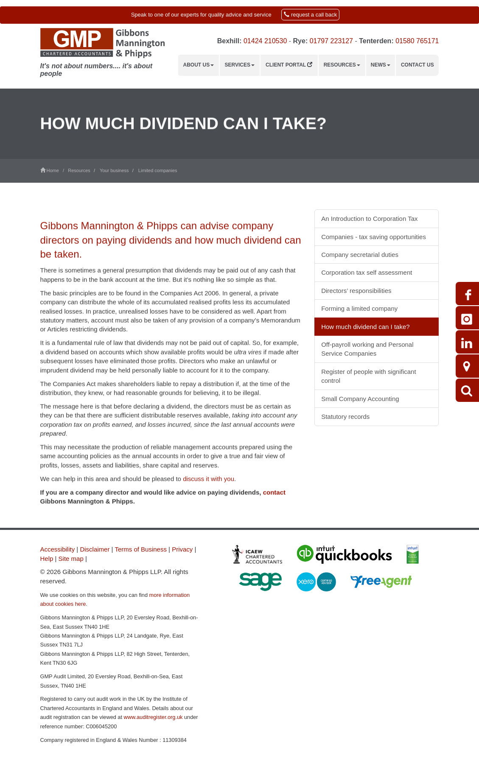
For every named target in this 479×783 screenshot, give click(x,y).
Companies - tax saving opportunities (373, 236)
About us (198, 65)
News (380, 65)
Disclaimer (94, 549)
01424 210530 (265, 41)
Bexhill (228, 41)
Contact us (417, 65)
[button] (239, 15)
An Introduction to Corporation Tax (369, 218)
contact (274, 509)
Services (240, 65)
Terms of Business (141, 549)
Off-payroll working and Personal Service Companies (367, 349)
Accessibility (57, 549)
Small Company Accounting (360, 398)
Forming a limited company (359, 308)
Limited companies (157, 170)
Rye (299, 41)
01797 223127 (331, 41)
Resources (342, 65)
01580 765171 (417, 41)
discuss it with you (208, 495)
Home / (54, 170)
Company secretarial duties (359, 254)
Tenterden (375, 41)
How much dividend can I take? (365, 326)
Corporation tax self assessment (366, 272)
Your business (114, 170)
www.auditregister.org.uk (153, 717)
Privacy (182, 549)
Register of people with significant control (368, 376)
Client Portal (289, 65)
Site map (71, 558)
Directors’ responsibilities (356, 290)
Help (46, 558)
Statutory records (345, 416)
